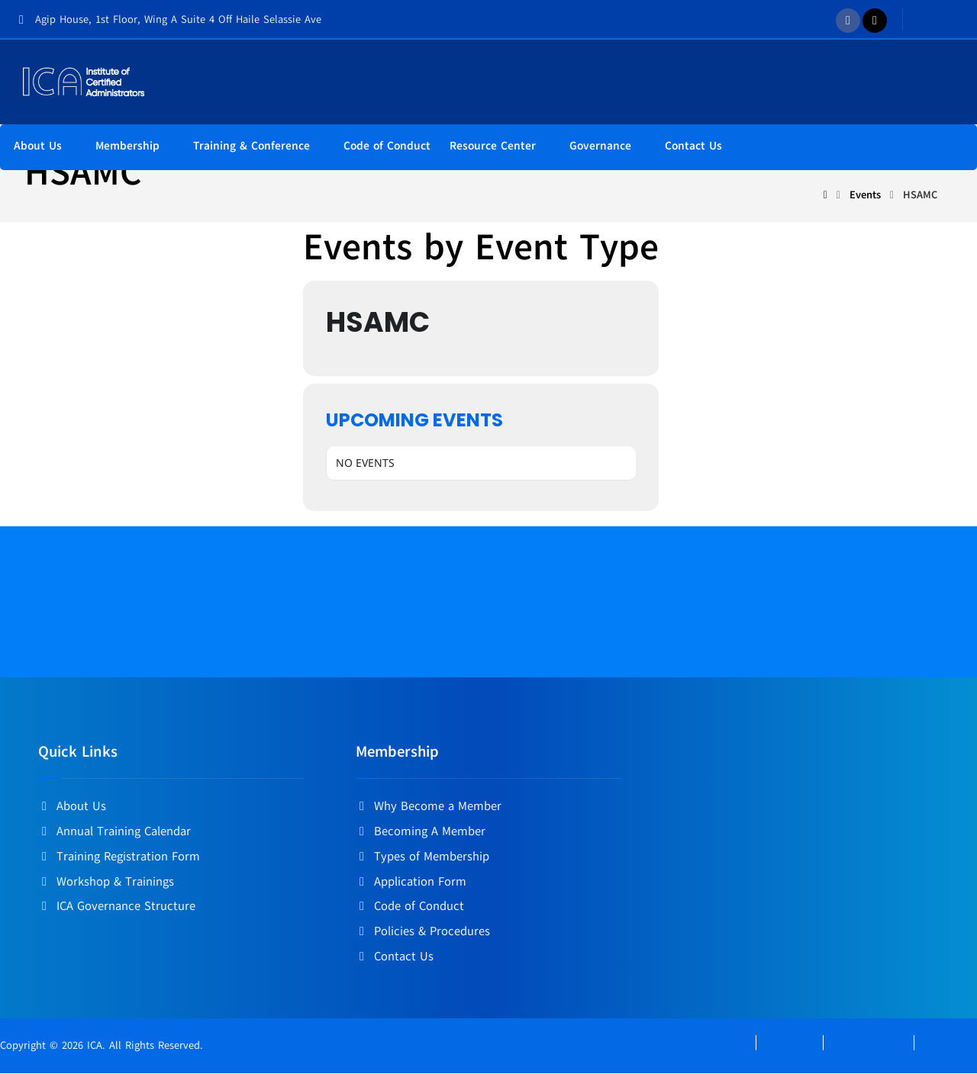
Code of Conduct (410, 907)
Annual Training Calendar (114, 834)
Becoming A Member (420, 834)
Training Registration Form (119, 859)
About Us (72, 810)
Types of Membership (422, 859)
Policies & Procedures (423, 932)
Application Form (411, 883)
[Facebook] (848, 20)
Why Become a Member (428, 810)
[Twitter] (875, 20)
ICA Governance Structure (116, 907)
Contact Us (395, 956)
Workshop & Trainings (106, 883)
